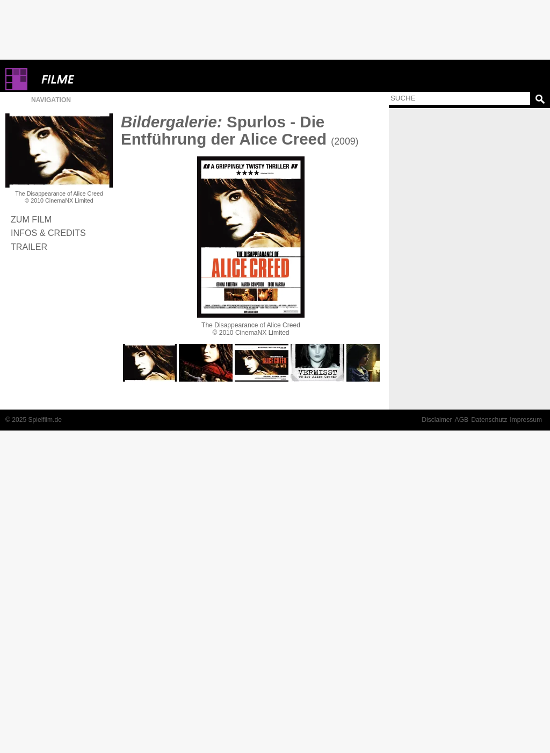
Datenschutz (489, 420)
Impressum (526, 420)
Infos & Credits (48, 233)
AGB (462, 420)
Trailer (29, 247)
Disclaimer (437, 420)
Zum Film (31, 219)
